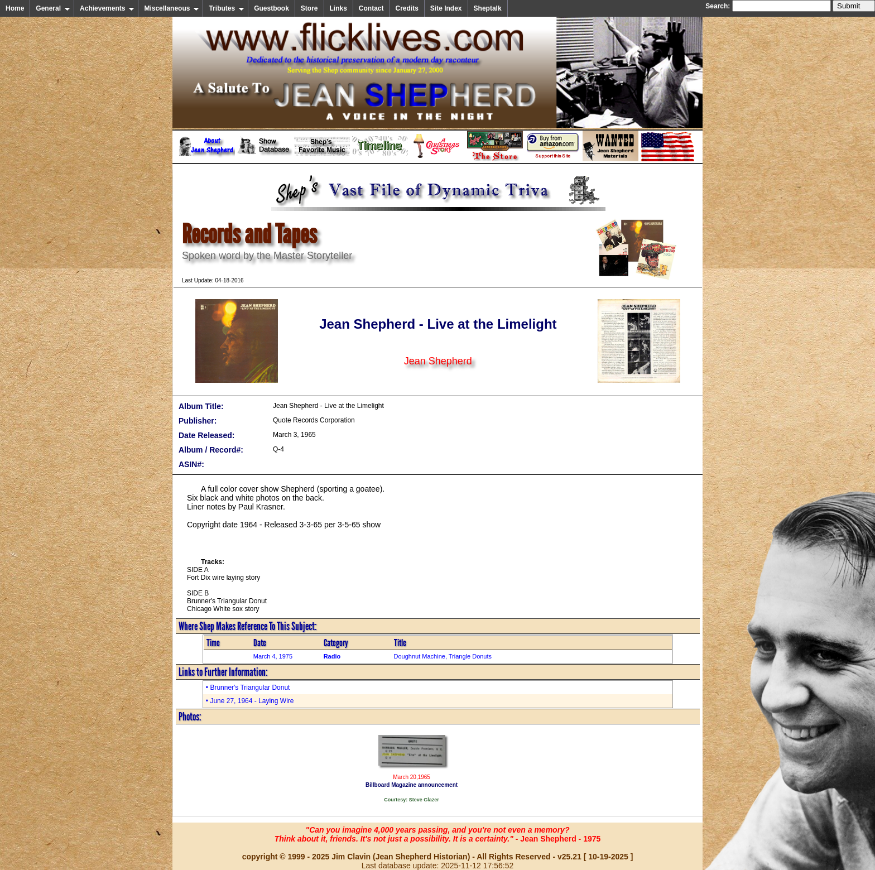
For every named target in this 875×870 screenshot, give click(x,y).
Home (15, 8)
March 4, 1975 (272, 656)
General (53, 8)
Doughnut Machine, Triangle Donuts (443, 656)
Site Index (446, 8)
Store (309, 8)
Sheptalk (488, 8)
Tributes (226, 8)
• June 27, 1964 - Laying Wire (250, 701)
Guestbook (271, 8)
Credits (407, 8)
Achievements (107, 8)
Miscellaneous (171, 8)
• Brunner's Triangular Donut (248, 687)
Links (338, 8)
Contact (371, 8)
